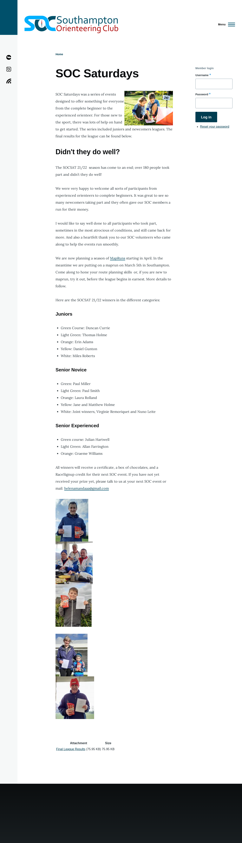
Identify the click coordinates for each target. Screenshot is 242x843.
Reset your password (214, 126)
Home (59, 54)
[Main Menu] (225, 24)
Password (201, 94)
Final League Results (70, 749)
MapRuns (117, 258)
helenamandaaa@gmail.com (86, 488)
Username (202, 75)
